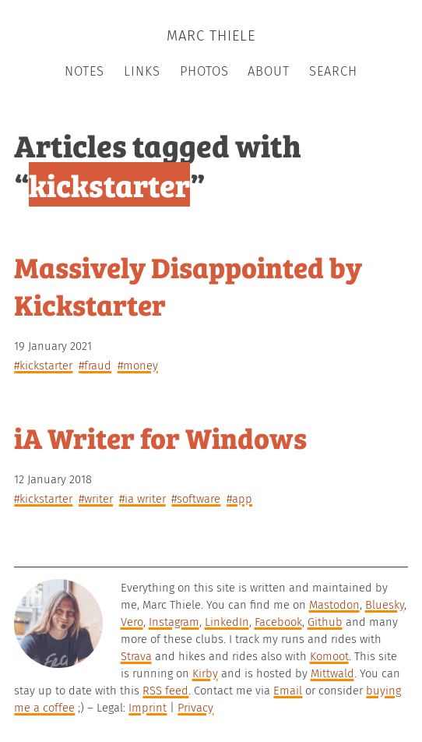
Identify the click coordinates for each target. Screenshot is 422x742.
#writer (96, 499)
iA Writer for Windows (160, 437)
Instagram (174, 622)
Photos (204, 71)
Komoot (329, 656)
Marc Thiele (211, 35)
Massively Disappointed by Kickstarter (188, 285)
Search (333, 71)
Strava (136, 656)
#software (195, 499)
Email (287, 691)
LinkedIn (227, 622)
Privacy (195, 708)
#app (239, 499)
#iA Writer (142, 499)
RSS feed (165, 691)
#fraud (95, 366)
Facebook (278, 622)
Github (325, 622)
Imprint (147, 708)
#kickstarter (43, 366)
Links (142, 71)
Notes (84, 71)
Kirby (205, 673)
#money (138, 366)
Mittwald (332, 673)
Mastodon (334, 605)
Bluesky (384, 605)
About (269, 71)
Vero (132, 622)
